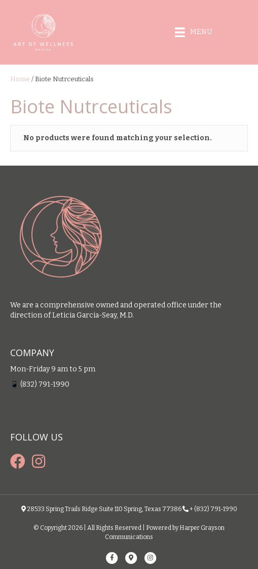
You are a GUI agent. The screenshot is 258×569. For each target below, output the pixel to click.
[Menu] (193, 32)
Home (20, 79)
